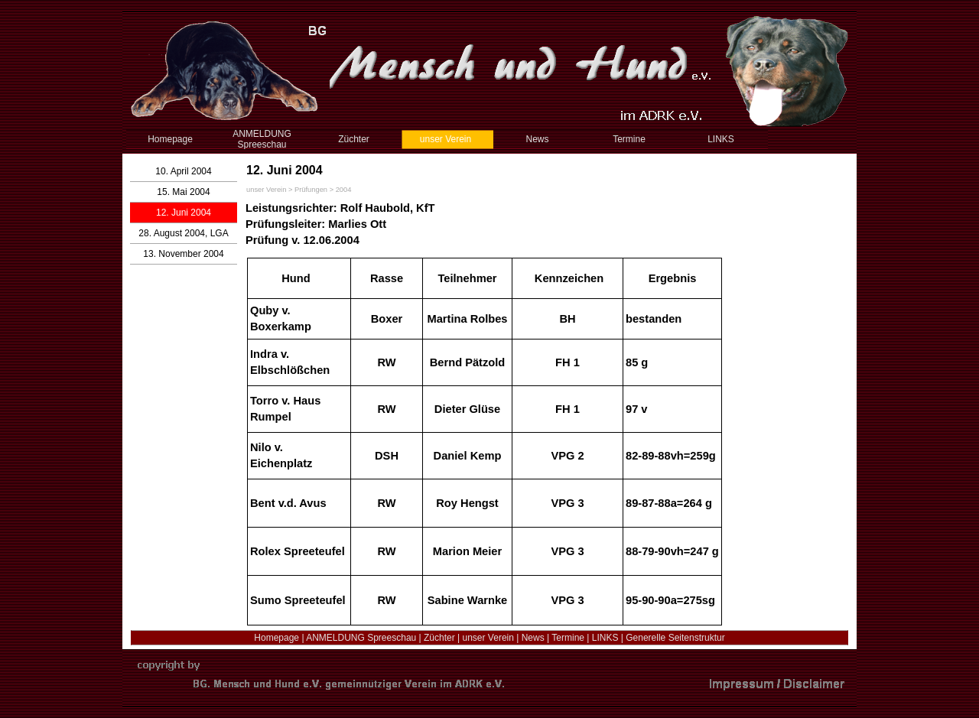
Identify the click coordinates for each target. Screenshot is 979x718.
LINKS (605, 637)
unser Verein (488, 637)
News (533, 637)
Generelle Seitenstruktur (675, 637)
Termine (567, 637)
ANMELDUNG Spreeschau (361, 637)
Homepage (276, 637)
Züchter (439, 637)
